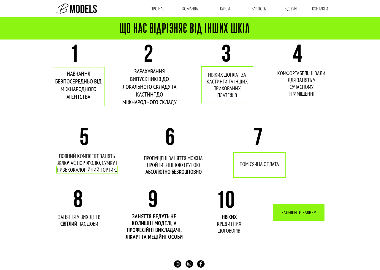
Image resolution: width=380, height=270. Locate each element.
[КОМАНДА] (190, 9)
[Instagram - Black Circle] (189, 264)
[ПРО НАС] (157, 9)
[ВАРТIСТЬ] (258, 9)
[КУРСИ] (224, 9)
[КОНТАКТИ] (320, 9)
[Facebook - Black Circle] (201, 264)
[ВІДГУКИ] (290, 9)
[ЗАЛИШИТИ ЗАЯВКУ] (298, 212)
